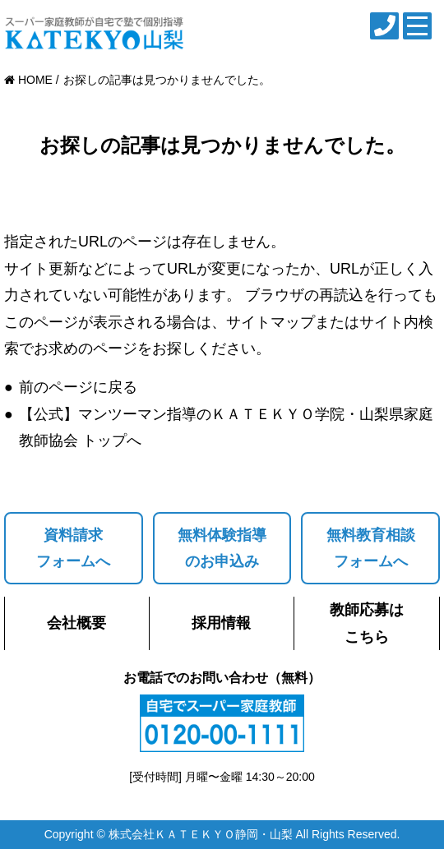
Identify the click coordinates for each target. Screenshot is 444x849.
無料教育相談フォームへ (370, 548)
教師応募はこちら (367, 623)
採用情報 (221, 623)
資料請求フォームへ (73, 548)
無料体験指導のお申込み (222, 548)
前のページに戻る (78, 387)
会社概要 (76, 623)
